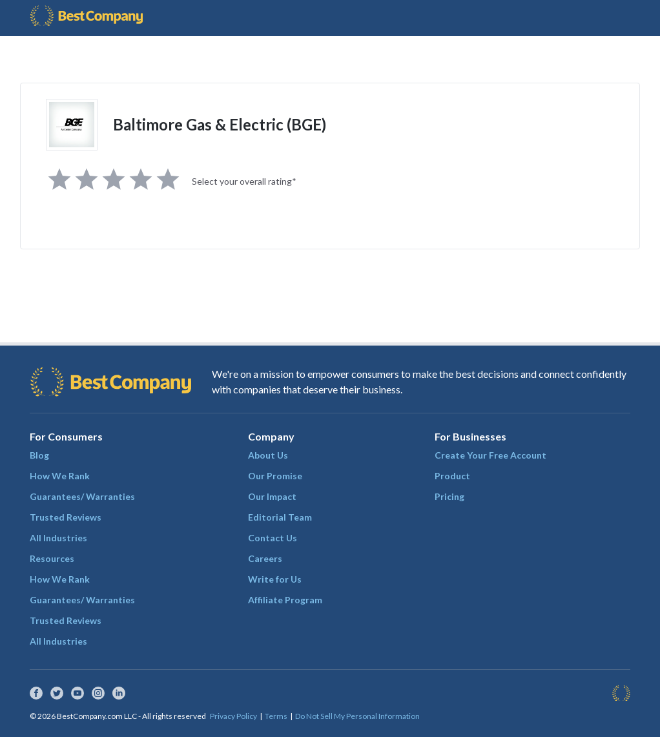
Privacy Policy (233, 716)
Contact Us (272, 537)
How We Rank (60, 475)
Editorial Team (280, 517)
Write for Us (275, 579)
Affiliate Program (285, 599)
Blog (39, 455)
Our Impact (272, 496)
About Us (268, 455)
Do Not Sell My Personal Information (357, 716)
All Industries (58, 537)
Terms (276, 716)
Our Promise (275, 475)
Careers (265, 558)
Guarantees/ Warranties (82, 496)
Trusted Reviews (65, 517)
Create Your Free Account (490, 455)
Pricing (449, 496)
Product (452, 475)
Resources (52, 558)
